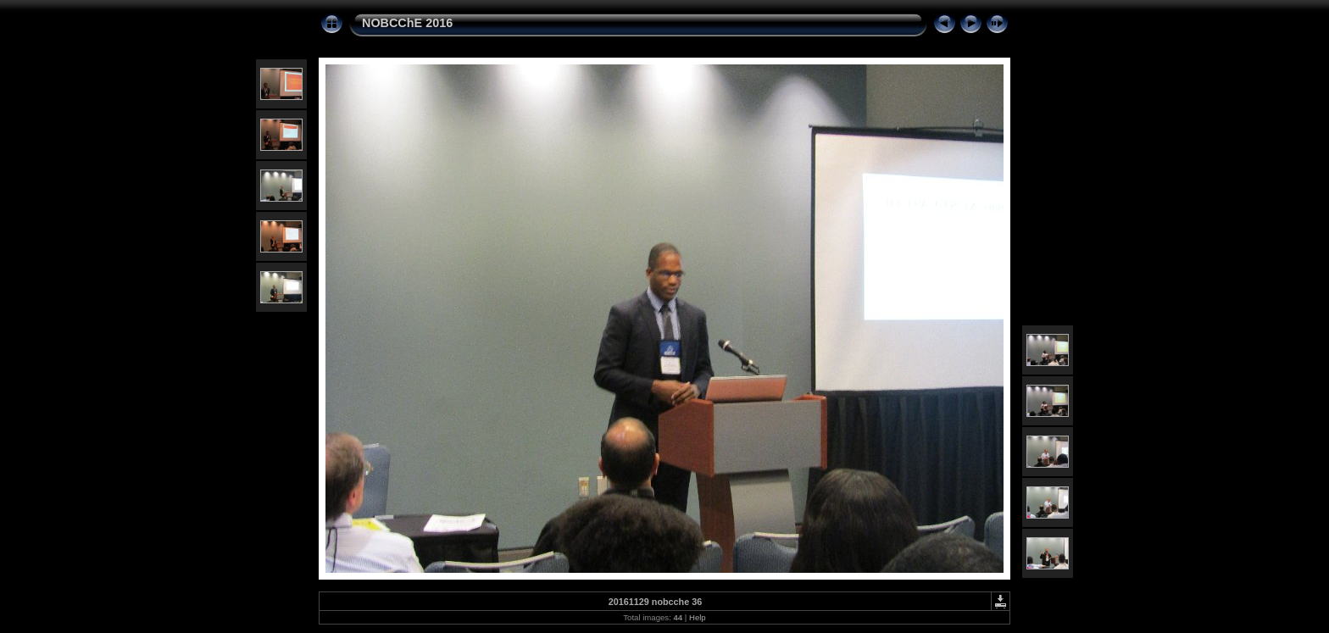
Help (697, 617)
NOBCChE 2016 (407, 23)
